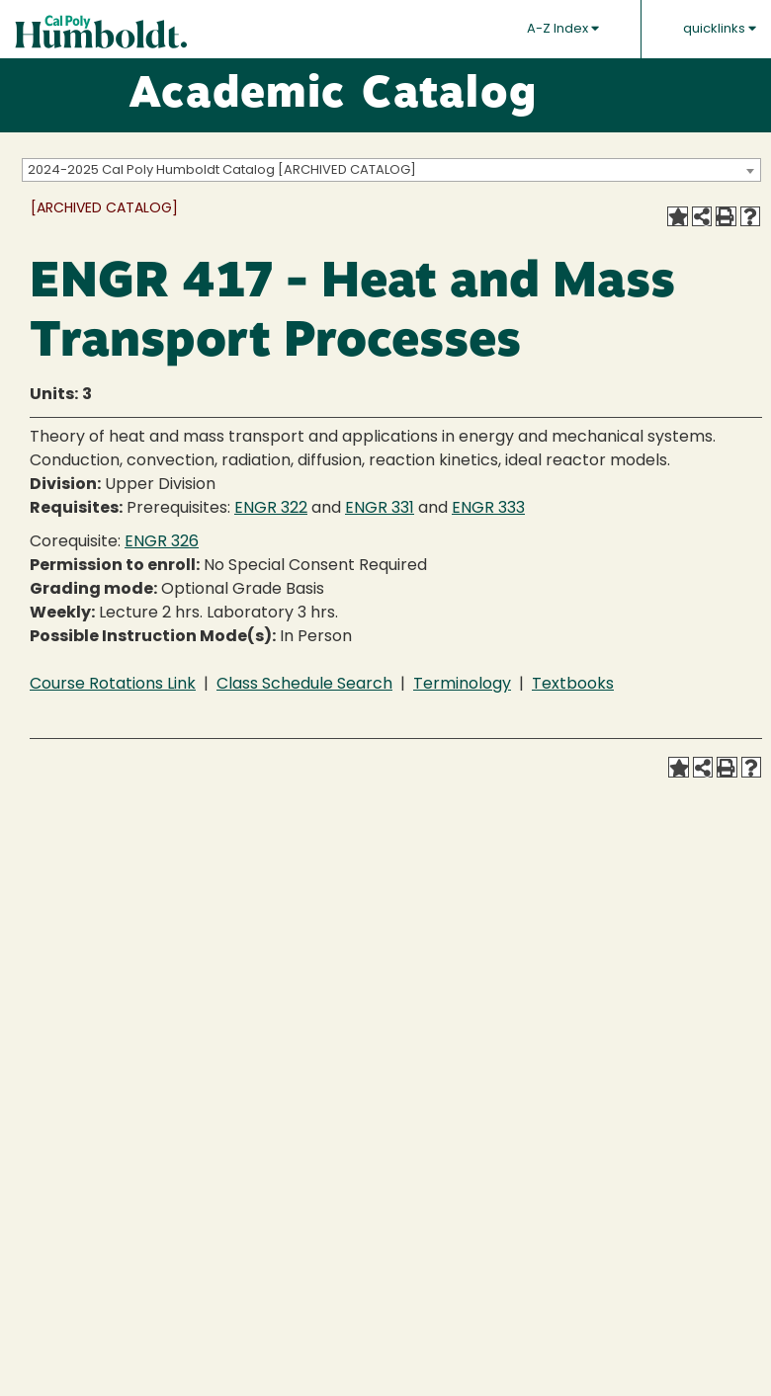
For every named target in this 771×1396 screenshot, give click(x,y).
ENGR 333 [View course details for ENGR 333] (488, 509)
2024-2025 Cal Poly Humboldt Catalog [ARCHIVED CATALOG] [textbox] (222, 170)
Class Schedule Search (304, 685)
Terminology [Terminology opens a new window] (462, 685)
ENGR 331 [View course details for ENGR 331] (379, 509)
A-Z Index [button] (563, 29)
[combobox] (391, 170)
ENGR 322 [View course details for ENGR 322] (270, 509)
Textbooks (573, 685)
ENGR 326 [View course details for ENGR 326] (162, 542)
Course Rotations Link (113, 685)
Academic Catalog (332, 96)
